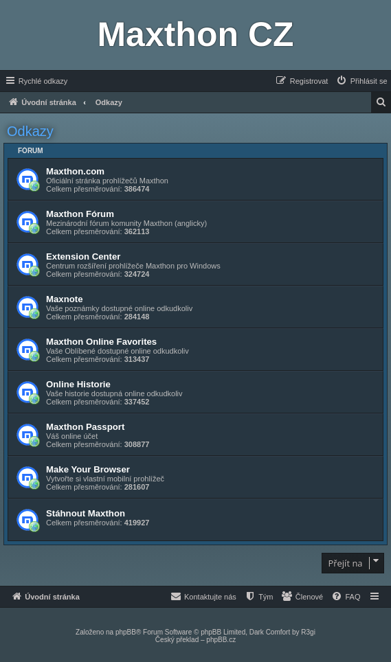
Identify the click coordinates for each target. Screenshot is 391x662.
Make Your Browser (88, 469)
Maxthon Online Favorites (101, 341)
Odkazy (30, 131)
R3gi (308, 632)
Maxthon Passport (85, 427)
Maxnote (64, 299)
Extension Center (83, 256)
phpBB (125, 632)
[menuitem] (361, 81)
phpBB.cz (221, 639)
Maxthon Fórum (80, 214)
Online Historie (78, 384)
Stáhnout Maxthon (85, 513)
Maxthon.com (75, 171)
